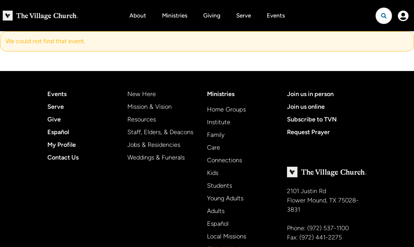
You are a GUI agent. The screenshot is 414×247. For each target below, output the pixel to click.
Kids (212, 173)
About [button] (137, 15)
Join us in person (310, 94)
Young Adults (225, 198)
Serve (243, 15)
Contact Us (63, 157)
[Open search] (384, 16)
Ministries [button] (174, 15)
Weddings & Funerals (156, 157)
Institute (218, 122)
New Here (141, 94)
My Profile (61, 145)
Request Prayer (308, 132)
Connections (224, 160)
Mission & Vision (149, 106)
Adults (216, 211)
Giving (211, 15)
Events (276, 15)
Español (58, 132)
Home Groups (226, 109)
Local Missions (226, 236)
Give (54, 119)
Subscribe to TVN (312, 119)
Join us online (306, 106)
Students (219, 185)
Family (216, 135)
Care (213, 147)
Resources (141, 119)
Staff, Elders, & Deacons (160, 132)
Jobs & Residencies (153, 145)
